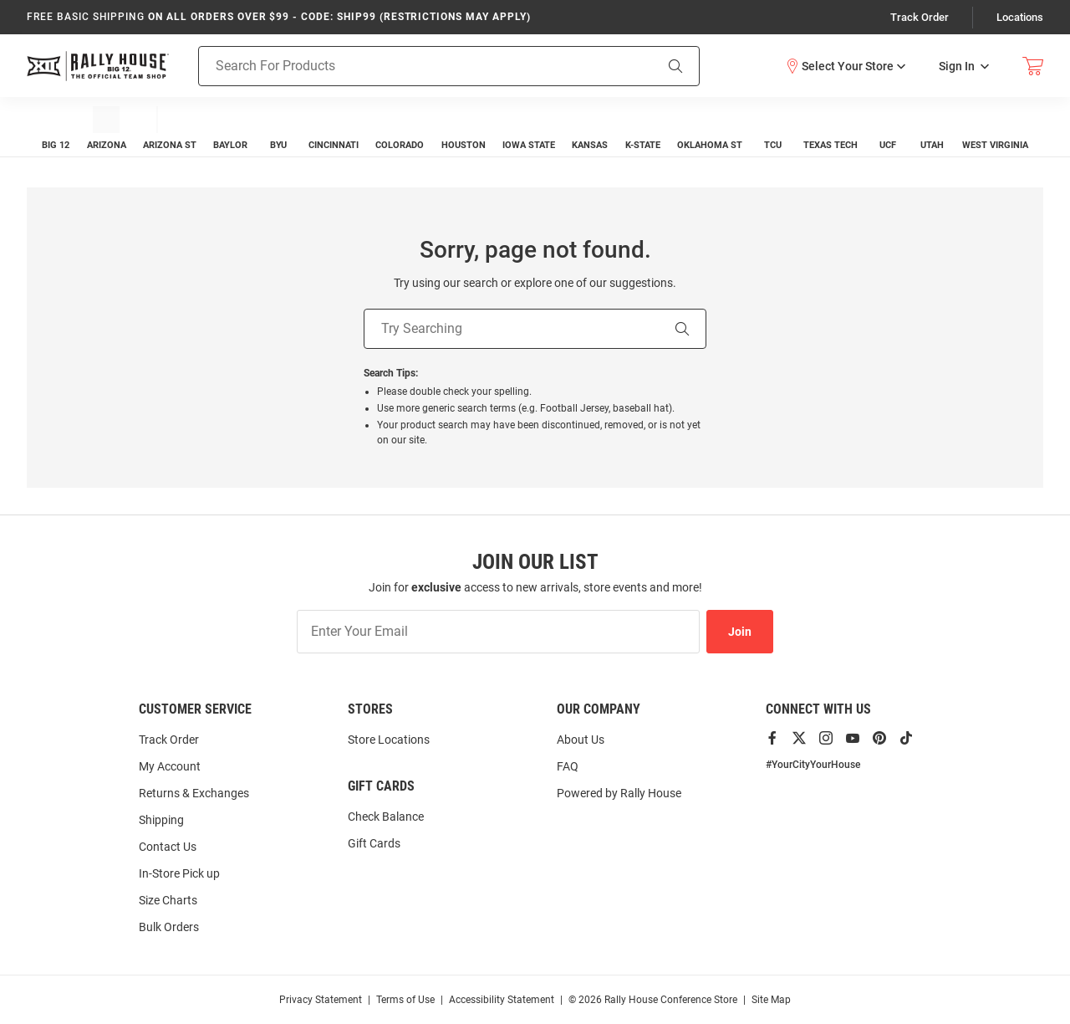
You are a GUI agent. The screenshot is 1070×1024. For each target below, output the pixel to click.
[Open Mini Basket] (1032, 65)
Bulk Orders (169, 927)
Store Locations (389, 739)
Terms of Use (405, 1000)
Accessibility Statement (501, 1000)
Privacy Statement (320, 1000)
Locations (1019, 17)
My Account (170, 766)
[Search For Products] (405, 65)
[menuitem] (55, 126)
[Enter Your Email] (498, 631)
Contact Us (167, 846)
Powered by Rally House (619, 793)
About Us (580, 739)
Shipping (161, 820)
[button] (845, 65)
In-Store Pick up (179, 873)
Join (740, 631)
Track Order (919, 17)
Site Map (771, 1000)
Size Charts (168, 900)
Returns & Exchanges (194, 793)
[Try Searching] (511, 329)
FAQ (567, 766)
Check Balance (386, 816)
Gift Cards (374, 843)
